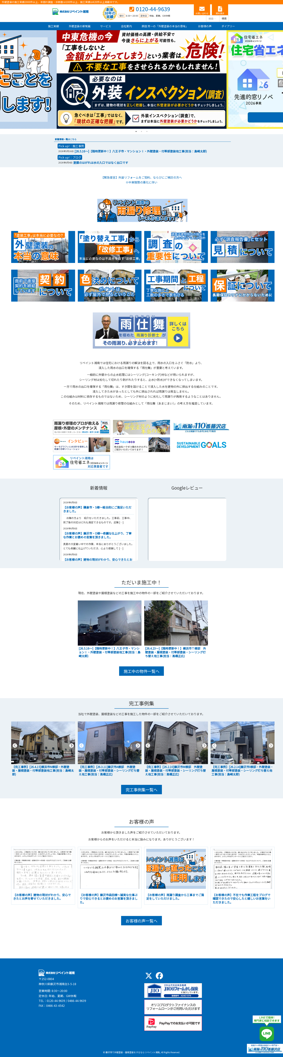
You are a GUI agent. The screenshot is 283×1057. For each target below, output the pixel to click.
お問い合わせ (201, 13)
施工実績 (53, 26)
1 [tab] (136, 131)
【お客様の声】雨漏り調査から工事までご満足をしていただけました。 (175, 897)
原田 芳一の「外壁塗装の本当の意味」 (165, 26)
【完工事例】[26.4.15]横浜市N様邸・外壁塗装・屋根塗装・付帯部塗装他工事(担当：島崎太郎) (43, 771)
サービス (105, 26)
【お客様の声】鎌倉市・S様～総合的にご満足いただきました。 (97, 509)
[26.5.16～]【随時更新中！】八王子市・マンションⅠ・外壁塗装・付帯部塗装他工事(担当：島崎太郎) (141, 151)
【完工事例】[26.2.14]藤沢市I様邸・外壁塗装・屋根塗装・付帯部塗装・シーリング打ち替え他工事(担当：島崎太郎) (242, 771)
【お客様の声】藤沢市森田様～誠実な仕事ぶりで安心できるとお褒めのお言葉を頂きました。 (109, 899)
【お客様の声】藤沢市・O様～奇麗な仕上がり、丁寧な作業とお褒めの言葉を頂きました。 (97, 535)
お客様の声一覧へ (141, 921)
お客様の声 (205, 26)
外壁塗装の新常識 (79, 26)
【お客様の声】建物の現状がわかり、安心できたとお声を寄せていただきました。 (42, 897)
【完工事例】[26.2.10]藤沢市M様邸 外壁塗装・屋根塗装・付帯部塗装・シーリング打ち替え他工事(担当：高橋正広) (175, 771)
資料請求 (220, 13)
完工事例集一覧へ (141, 789)
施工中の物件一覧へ (141, 671)
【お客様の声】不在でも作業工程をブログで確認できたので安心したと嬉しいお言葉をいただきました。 (241, 899)
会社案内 (126, 26)
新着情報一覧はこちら (66, 139)
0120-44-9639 (153, 9)
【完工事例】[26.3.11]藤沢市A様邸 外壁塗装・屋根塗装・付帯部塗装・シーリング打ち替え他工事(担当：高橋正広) (109, 771)
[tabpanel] (142, 79)
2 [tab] (141, 131)
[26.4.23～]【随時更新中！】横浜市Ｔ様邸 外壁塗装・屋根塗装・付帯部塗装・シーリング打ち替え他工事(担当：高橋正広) (175, 652)
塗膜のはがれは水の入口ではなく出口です (100, 162)
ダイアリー (228, 26)
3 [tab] (147, 131)
